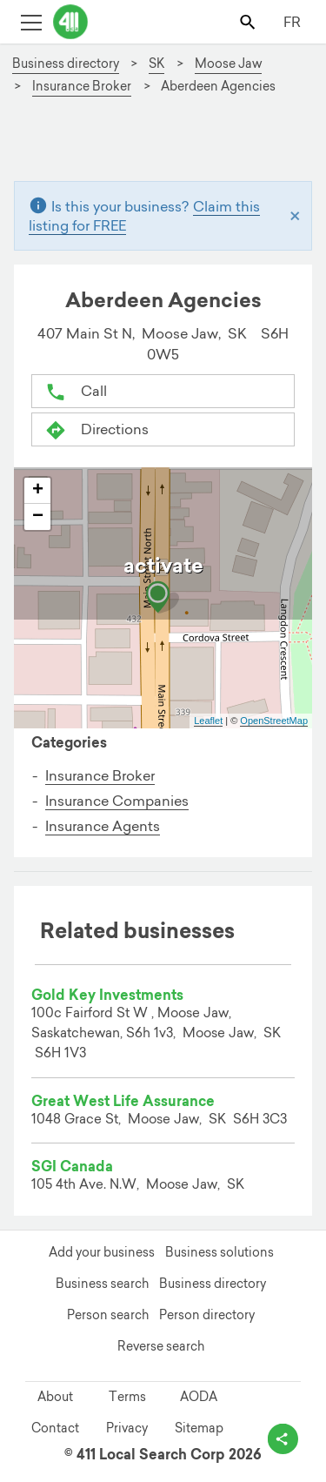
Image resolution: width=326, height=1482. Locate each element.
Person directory (207, 1315)
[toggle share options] (283, 1439)
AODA (198, 1397)
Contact (55, 1428)
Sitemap (199, 1428)
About (55, 1397)
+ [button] (37, 491)
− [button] (37, 517)
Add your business (102, 1252)
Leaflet (208, 720)
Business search (102, 1283)
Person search (108, 1315)
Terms (127, 1397)
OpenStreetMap (274, 720)
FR (292, 21)
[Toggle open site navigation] (31, 21)
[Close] (295, 215)
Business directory (212, 1283)
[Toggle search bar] (249, 21)
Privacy (127, 1428)
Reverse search (160, 1346)
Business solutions (219, 1252)
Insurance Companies (117, 800)
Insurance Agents (102, 826)
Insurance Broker (100, 775)
